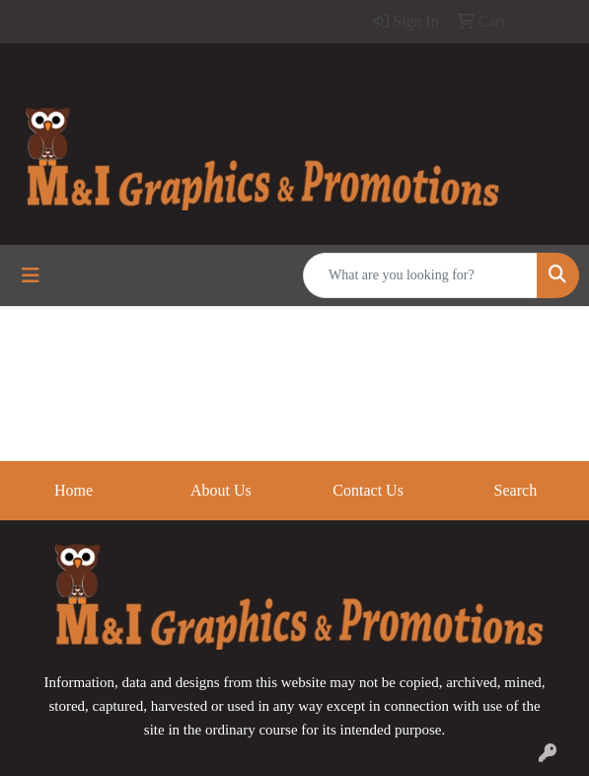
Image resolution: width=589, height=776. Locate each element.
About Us (221, 490)
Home (73, 490)
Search (516, 490)
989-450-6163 (193, 80)
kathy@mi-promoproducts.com (353, 81)
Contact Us (368, 490)
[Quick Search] (420, 275)
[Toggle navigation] (30, 275)
